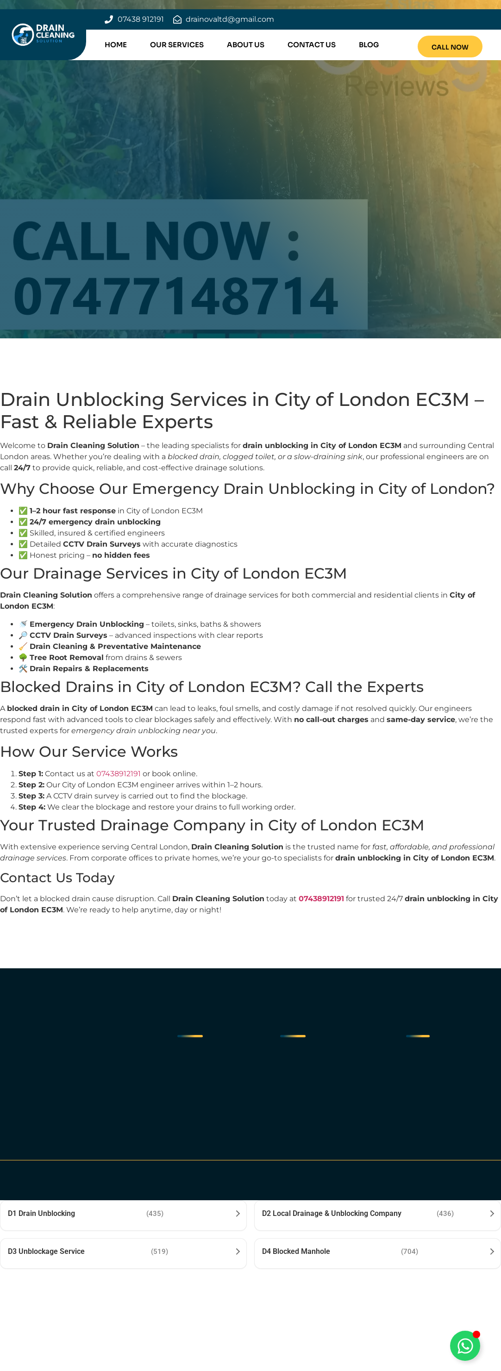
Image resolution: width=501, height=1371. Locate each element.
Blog (369, 44)
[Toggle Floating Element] (465, 1346)
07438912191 (118, 773)
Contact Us (312, 44)
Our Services (177, 44)
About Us (245, 44)
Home (116, 44)
